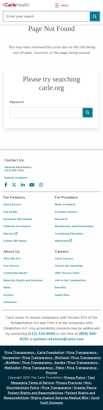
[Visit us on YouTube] (31, 185)
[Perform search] (95, 16)
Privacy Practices (69, 383)
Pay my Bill (10, 212)
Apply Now (62, 295)
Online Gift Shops (15, 241)
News (7, 287)
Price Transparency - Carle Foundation (34, 352)
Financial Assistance (16, 226)
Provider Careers (66, 212)
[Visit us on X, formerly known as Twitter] (14, 185)
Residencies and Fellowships (74, 226)
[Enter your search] (51, 16)
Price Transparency (56, 388)
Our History (11, 265)
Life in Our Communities (70, 280)
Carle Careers (64, 258)
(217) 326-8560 (41, 333)
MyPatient (63, 241)
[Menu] (57, 5)
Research (61, 219)
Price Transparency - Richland (45, 357)
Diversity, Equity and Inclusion (23, 280)
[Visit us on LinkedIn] (23, 185)
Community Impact (15, 273)
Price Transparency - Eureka (43, 362)
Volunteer (10, 302)
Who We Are (11, 258)
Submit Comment (15, 178)
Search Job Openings (69, 265)
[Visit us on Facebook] (5, 185)
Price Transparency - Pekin (43, 368)
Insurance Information (17, 219)
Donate (8, 295)
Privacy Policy (74, 377)
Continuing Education (69, 233)
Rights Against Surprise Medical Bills (59, 398)
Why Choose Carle (67, 273)
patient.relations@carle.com (59, 339)
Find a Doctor (12, 204)
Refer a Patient (65, 204)
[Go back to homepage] (15, 5)
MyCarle (10, 233)
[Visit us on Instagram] (41, 185)
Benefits (60, 287)
